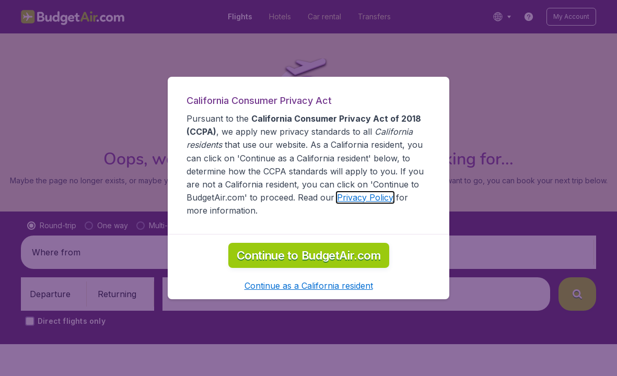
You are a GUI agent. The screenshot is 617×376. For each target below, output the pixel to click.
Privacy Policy (365, 197)
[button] (309, 285)
